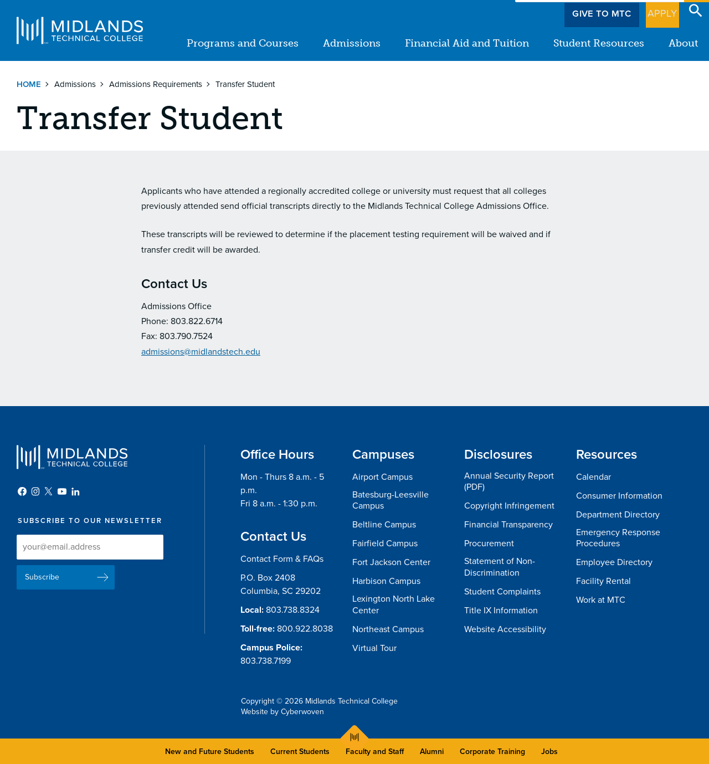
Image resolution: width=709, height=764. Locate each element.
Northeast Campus (388, 629)
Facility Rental (603, 581)
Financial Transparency (508, 524)
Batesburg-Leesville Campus (390, 500)
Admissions (352, 43)
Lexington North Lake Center (393, 604)
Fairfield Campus (385, 543)
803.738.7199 (265, 660)
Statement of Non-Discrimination (499, 567)
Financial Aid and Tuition (467, 43)
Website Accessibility (505, 629)
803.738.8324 (293, 610)
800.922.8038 (305, 628)
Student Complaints (502, 591)
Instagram (35, 491)
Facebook (22, 491)
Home (29, 84)
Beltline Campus (384, 524)
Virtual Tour (374, 648)
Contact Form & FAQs (281, 559)
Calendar (593, 477)
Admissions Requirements (155, 84)
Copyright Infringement (509, 505)
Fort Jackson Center (391, 562)
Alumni (432, 751)
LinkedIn (75, 491)
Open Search (695, 10)
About (683, 43)
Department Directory (618, 514)
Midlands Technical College (80, 30)
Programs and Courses (243, 43)
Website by (282, 711)
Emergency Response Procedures (618, 538)
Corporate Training (492, 751)
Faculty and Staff (375, 751)
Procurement (489, 543)
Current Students (300, 751)
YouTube (62, 491)
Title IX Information (501, 610)
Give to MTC (588, 10)
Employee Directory (614, 562)
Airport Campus (382, 477)
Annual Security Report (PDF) (509, 481)
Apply (656, 10)
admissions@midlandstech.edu (200, 351)
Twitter (48, 491)
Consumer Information (619, 495)
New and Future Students (209, 751)
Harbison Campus (386, 581)
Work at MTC (600, 600)
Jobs (549, 751)
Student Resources (598, 43)
